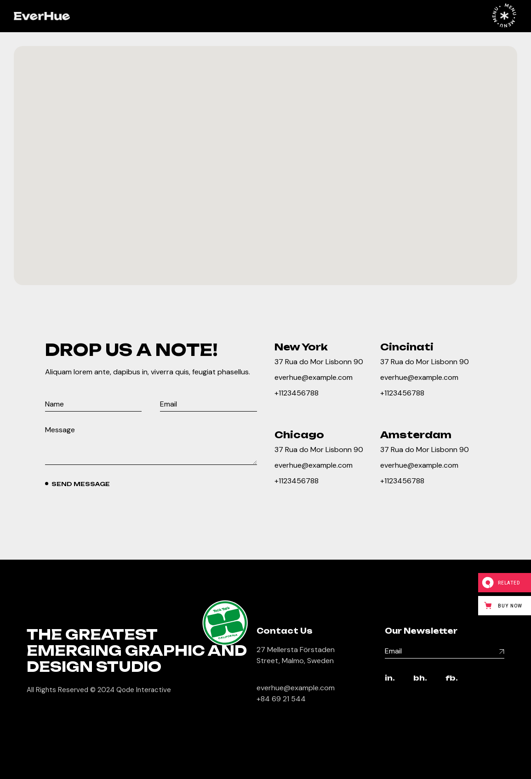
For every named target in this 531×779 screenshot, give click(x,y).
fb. (451, 678)
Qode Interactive (143, 689)
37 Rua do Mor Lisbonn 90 (318, 362)
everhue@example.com (313, 377)
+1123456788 (296, 393)
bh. (420, 678)
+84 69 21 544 (281, 699)
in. (390, 678)
